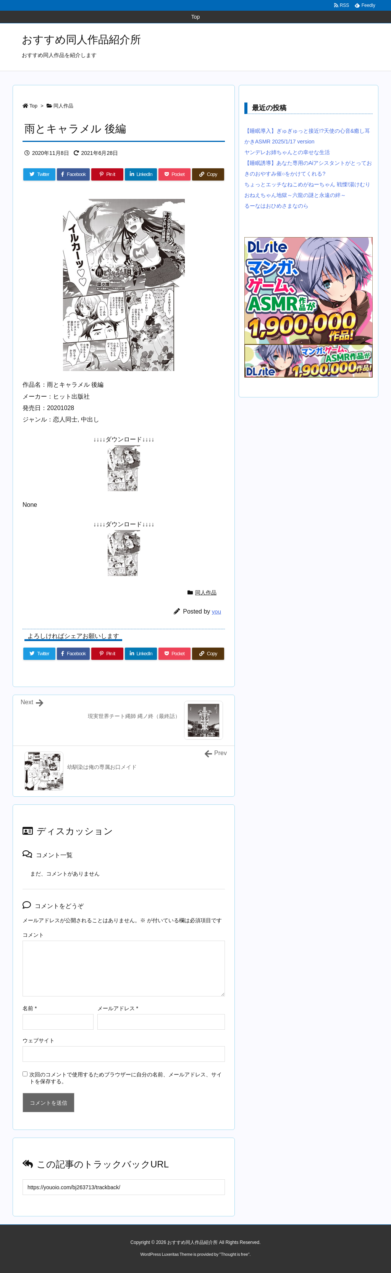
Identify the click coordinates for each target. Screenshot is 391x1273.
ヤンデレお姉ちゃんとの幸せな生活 (287, 152)
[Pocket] (174, 174)
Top (33, 106)
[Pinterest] (107, 174)
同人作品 (63, 106)
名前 (30, 1008)
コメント (33, 935)
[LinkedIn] (141, 174)
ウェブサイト (39, 1040)
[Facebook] (73, 174)
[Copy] (208, 174)
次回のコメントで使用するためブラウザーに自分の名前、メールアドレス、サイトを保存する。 (125, 1077)
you (216, 611)
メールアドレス (117, 1008)
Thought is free (234, 1254)
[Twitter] (39, 174)
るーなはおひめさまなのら (276, 206)
